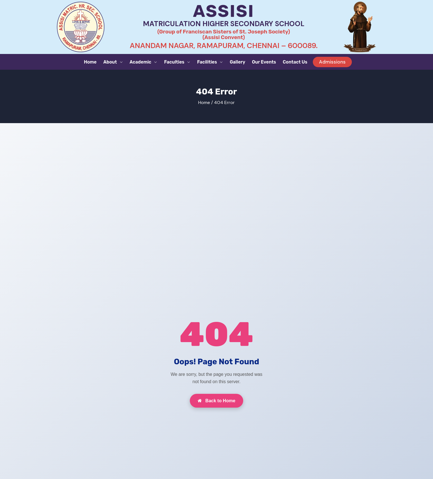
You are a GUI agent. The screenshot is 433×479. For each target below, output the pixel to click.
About (110, 62)
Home (90, 62)
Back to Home (216, 400)
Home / (205, 102)
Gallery (237, 62)
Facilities (207, 62)
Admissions (332, 62)
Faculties (174, 62)
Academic (141, 62)
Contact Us (295, 62)
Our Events (264, 62)
